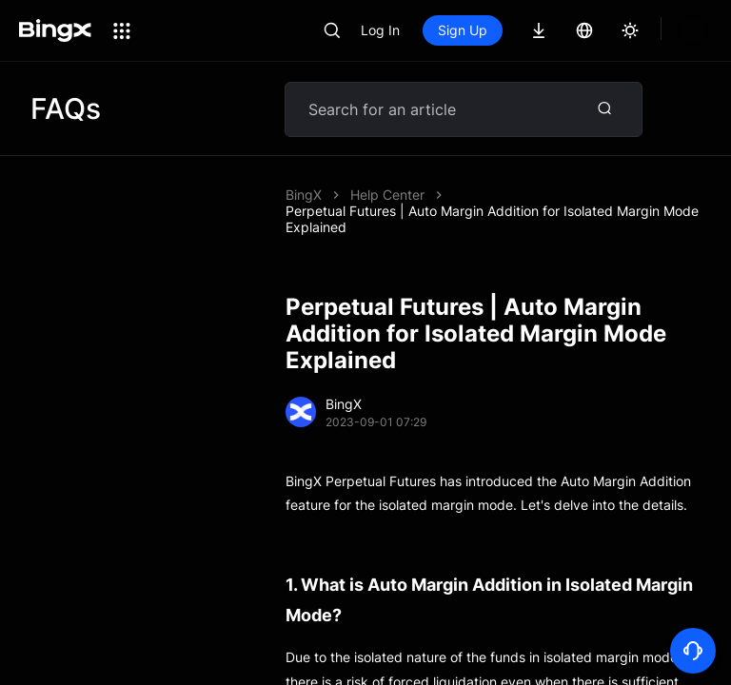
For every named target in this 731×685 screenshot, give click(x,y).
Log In (444, 30)
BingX (304, 194)
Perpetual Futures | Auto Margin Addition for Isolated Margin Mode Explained (492, 219)
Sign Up (527, 30)
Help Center (387, 194)
